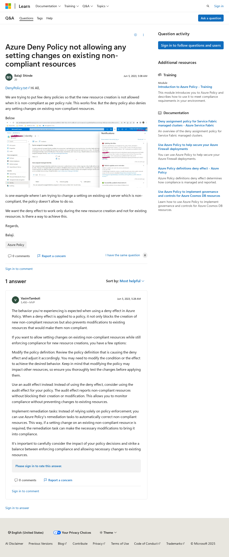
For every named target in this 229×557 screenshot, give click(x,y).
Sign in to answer (17, 508)
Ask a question (211, 18)
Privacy (98, 543)
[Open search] (208, 6)
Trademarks (174, 543)
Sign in (219, 6)
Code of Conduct (146, 543)
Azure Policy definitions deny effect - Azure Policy (188, 170)
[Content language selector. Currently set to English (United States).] (25, 532)
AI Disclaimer (14, 543)
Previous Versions (41, 543)
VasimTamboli (30, 298)
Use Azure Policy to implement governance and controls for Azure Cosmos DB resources (189, 194)
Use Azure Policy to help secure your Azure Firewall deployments (188, 147)
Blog (61, 543)
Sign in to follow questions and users (191, 45)
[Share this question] (143, 35)
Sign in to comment (19, 269)
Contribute (80, 543)
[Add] (135, 35)
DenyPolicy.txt (16, 87)
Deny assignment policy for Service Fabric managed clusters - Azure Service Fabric (187, 123)
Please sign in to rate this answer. (38, 466)
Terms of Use (120, 543)
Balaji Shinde (23, 75)
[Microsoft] (8, 6)
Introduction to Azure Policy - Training (185, 87)
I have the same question (123, 255)
